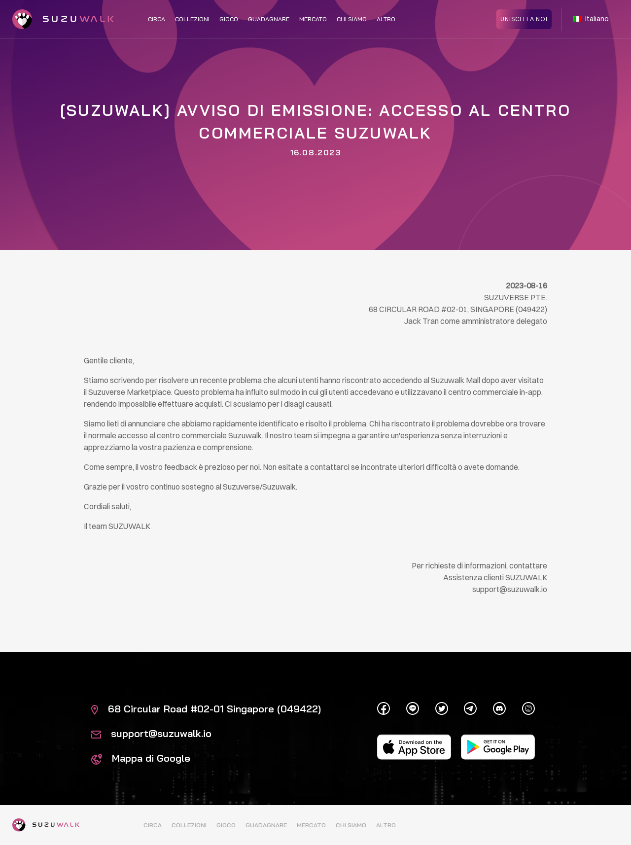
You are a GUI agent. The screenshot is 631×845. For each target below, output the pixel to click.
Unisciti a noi (524, 18)
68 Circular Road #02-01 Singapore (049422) (206, 709)
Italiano (591, 19)
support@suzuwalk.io (151, 733)
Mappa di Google (140, 758)
